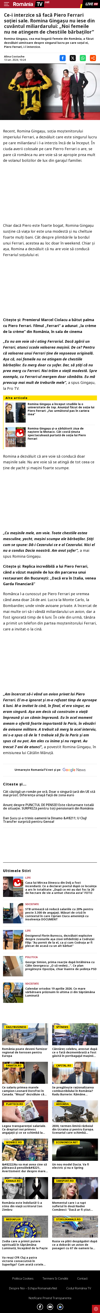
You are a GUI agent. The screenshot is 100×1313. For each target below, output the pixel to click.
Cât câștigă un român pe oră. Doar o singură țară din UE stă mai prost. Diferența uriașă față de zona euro (49, 793)
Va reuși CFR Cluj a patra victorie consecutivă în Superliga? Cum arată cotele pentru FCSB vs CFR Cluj (22, 1261)
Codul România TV (78, 1288)
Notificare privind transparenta (50, 1298)
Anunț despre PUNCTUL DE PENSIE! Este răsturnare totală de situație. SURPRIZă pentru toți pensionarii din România (48, 806)
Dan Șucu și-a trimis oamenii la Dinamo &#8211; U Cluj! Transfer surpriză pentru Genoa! (45, 820)
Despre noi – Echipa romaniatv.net (33, 1288)
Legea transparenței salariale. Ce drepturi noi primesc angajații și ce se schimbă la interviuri (24, 1129)
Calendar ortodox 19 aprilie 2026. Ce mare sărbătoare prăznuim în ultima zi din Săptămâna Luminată (60, 992)
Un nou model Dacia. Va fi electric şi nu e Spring (70, 1166)
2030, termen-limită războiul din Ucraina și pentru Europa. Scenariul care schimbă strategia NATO (73, 1129)
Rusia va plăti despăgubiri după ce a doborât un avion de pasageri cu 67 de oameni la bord (74, 1245)
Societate (32, 904)
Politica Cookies (23, 1278)
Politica (31, 957)
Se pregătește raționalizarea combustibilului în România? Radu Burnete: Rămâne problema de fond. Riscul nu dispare (73, 1091)
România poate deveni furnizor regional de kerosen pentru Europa (24, 1052)
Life (28, 877)
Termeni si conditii (55, 1278)
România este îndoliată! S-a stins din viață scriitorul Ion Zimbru (22, 1206)
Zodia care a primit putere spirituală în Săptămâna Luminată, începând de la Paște (25, 1245)
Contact (82, 1278)
